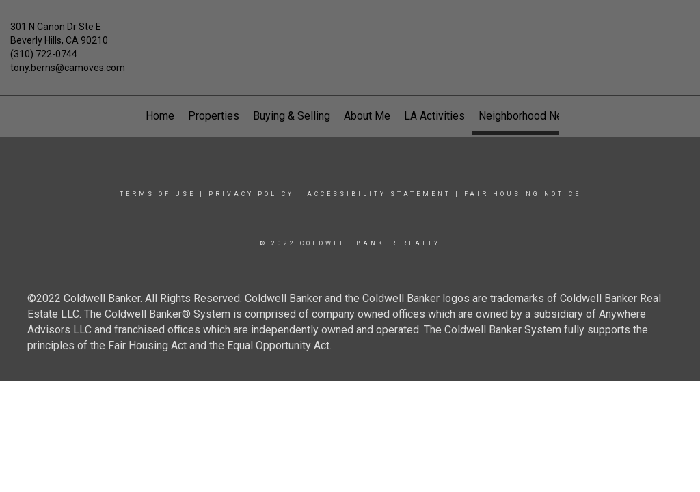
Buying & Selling (291, 115)
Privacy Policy (251, 194)
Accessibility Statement (379, 194)
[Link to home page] (349, 36)
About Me (367, 115)
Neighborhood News (528, 115)
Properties (213, 115)
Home (160, 115)
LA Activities (434, 115)
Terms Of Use (158, 194)
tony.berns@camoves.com (67, 67)
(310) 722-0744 (43, 54)
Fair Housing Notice (522, 194)
